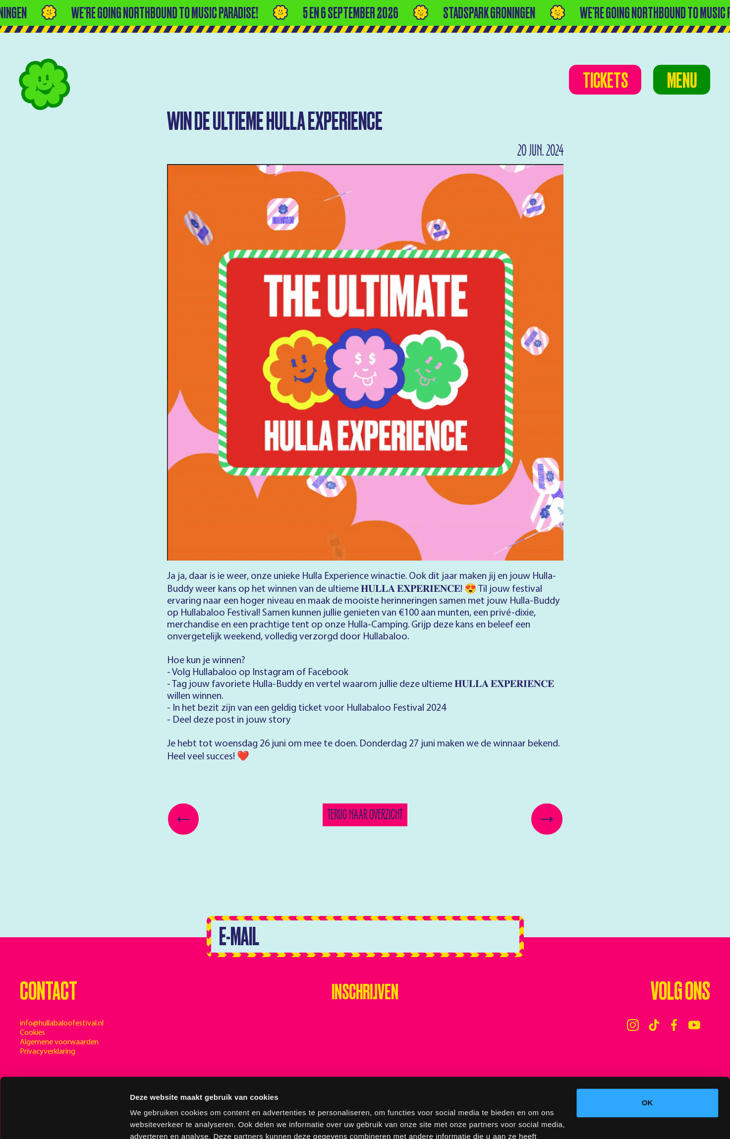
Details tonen (153, 1119)
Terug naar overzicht (365, 814)
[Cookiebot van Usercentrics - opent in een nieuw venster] (64, 1119)
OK (647, 1046)
